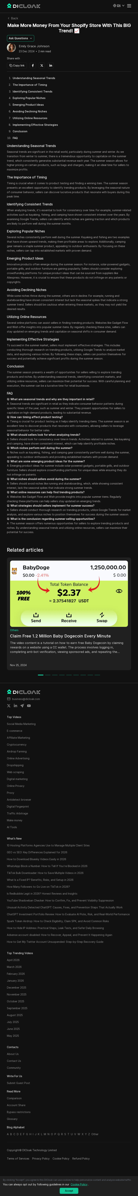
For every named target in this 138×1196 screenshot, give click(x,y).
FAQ (15, 138)
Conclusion (20, 131)
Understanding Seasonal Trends (34, 78)
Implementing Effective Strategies (35, 124)
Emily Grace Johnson (34, 46)
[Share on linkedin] (15, 706)
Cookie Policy (61, 1158)
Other (94, 1134)
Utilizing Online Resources (30, 118)
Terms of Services (18, 1158)
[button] (119, 5)
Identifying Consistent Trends (32, 91)
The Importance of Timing (30, 84)
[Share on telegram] (22, 706)
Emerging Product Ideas (28, 104)
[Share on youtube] (29, 706)
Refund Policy (81, 1158)
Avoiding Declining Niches (30, 111)
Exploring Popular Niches (29, 98)
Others (14, 630)
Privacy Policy (41, 1158)
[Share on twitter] (9, 706)
